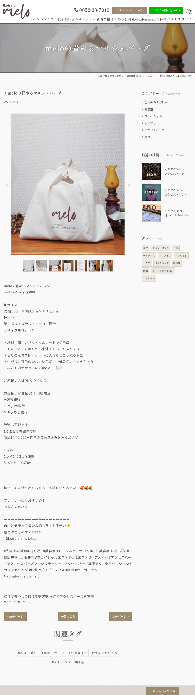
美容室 (7, 601)
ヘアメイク (165, 255)
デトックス (149, 255)
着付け (149, 137)
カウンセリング (161, 248)
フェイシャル (153, 116)
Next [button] (128, 184)
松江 (145, 248)
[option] (68, 184)
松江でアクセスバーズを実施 (71, 596)
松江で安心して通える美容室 (26, 596)
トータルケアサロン (163, 270)
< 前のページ (15, 616)
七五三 (146, 263)
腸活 (145, 270)
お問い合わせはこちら (129, 10)
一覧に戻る (68, 616)
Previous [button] (7, 184)
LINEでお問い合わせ (164, 10)
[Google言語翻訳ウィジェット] (189, 11)
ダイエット (152, 123)
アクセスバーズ (21, 601)
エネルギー (149, 278)
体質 (175, 248)
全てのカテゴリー (156, 102)
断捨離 (176, 263)
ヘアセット (181, 255)
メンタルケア (162, 263)
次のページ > (120, 616)
